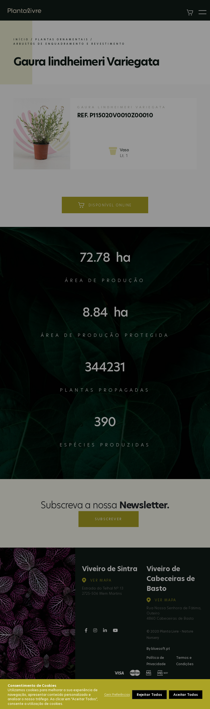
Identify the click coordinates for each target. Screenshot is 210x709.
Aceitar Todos (185, 694)
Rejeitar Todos (149, 694)
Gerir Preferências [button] (117, 694)
